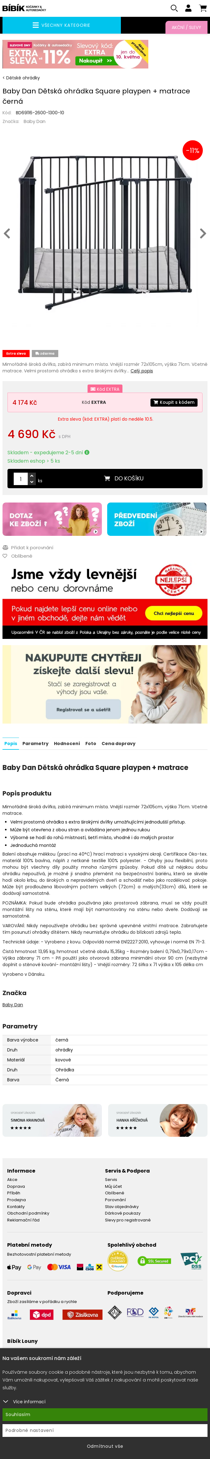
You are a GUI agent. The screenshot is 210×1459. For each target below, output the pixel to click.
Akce (12, 1180)
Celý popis (142, 371)
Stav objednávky (122, 1207)
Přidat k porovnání (27, 548)
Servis (111, 1180)
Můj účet (113, 1186)
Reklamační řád (23, 1220)
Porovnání (115, 1200)
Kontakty (16, 1207)
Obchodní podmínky (28, 1213)
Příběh (13, 1193)
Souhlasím (18, 1414)
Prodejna (16, 1200)
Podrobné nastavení (30, 1430)
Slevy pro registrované (128, 1220)
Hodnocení (67, 743)
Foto (90, 743)
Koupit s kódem (173, 402)
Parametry (35, 743)
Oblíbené (114, 1193)
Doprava (16, 1186)
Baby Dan (34, 121)
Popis (10, 743)
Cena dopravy (119, 743)
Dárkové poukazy (123, 1213)
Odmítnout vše (105, 1446)
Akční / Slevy (186, 27)
